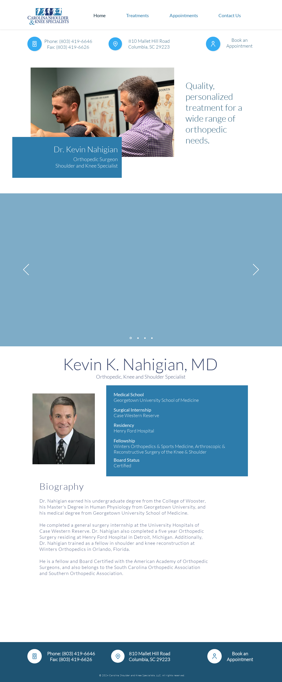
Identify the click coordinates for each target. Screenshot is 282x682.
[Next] (256, 270)
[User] (213, 44)
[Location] (115, 43)
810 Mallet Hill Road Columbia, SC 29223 (149, 44)
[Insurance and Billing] (145, 338)
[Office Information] (138, 338)
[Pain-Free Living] (152, 338)
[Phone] (34, 44)
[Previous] (26, 270)
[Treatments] (131, 338)
